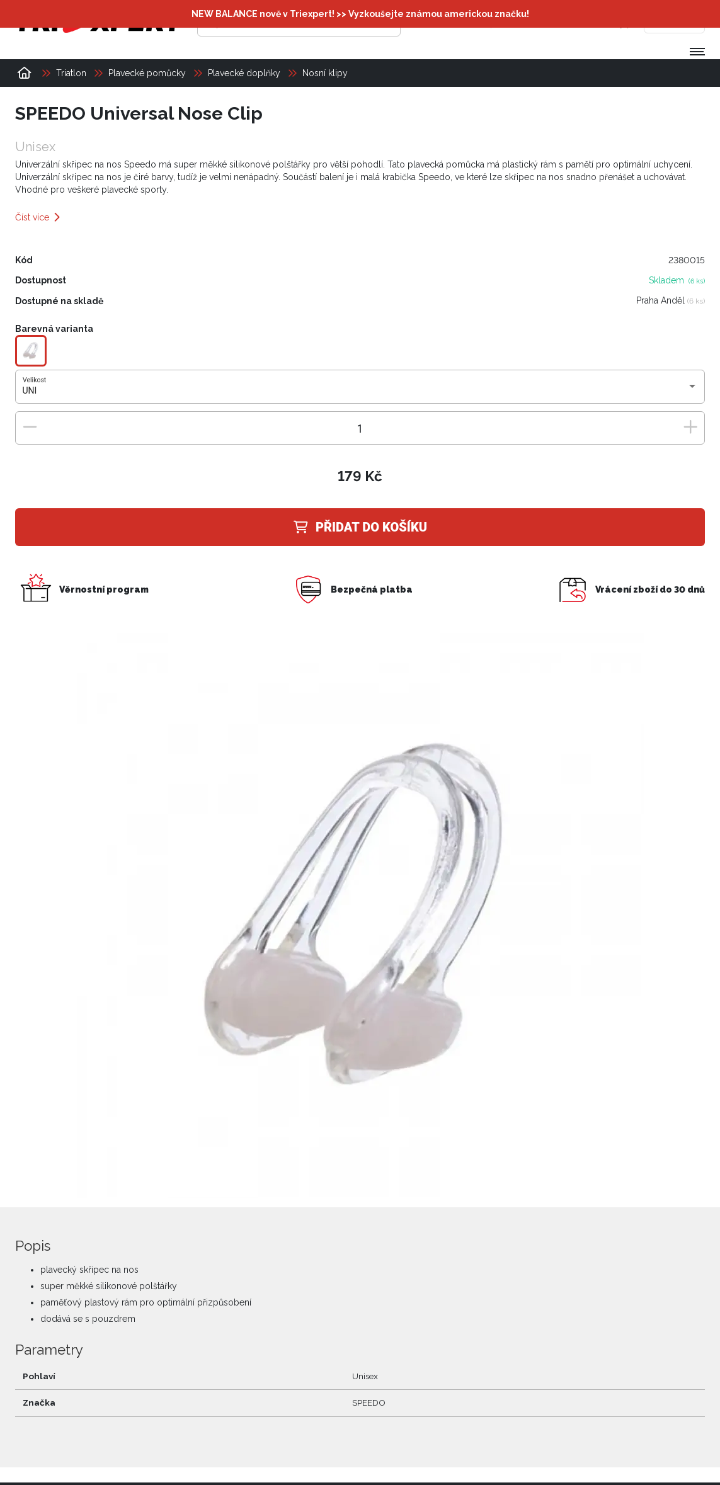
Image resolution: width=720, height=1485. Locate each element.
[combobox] (360, 390)
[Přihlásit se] (511, 22)
